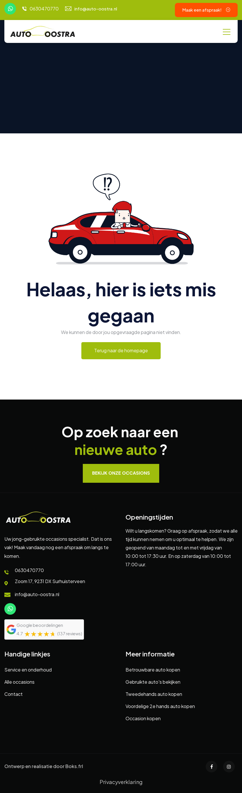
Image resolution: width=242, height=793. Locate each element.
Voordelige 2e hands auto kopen (160, 706)
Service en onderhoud (28, 670)
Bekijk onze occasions (121, 473)
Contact (13, 694)
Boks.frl (74, 766)
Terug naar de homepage (121, 350)
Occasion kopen (143, 718)
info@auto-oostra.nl (95, 8)
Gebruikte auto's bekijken (153, 682)
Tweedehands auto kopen (154, 694)
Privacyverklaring (121, 782)
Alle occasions (19, 682)
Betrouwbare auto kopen (153, 670)
